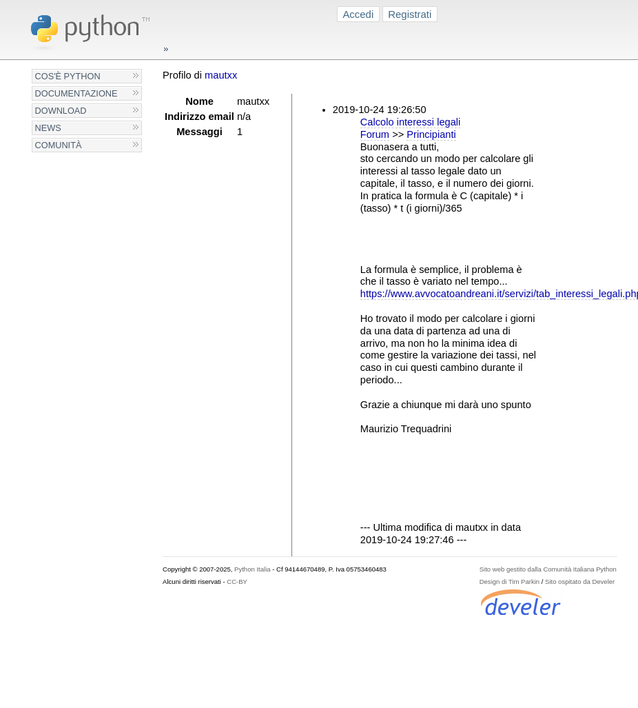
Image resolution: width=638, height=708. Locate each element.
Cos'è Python (68, 76)
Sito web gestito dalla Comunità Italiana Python (548, 569)
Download (61, 110)
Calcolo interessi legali (410, 122)
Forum (374, 134)
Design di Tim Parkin (509, 581)
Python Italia (252, 569)
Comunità (58, 145)
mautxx (221, 75)
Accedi (357, 14)
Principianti (431, 134)
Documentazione (76, 93)
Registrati (409, 14)
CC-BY (237, 581)
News (48, 128)
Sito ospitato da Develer (580, 581)
